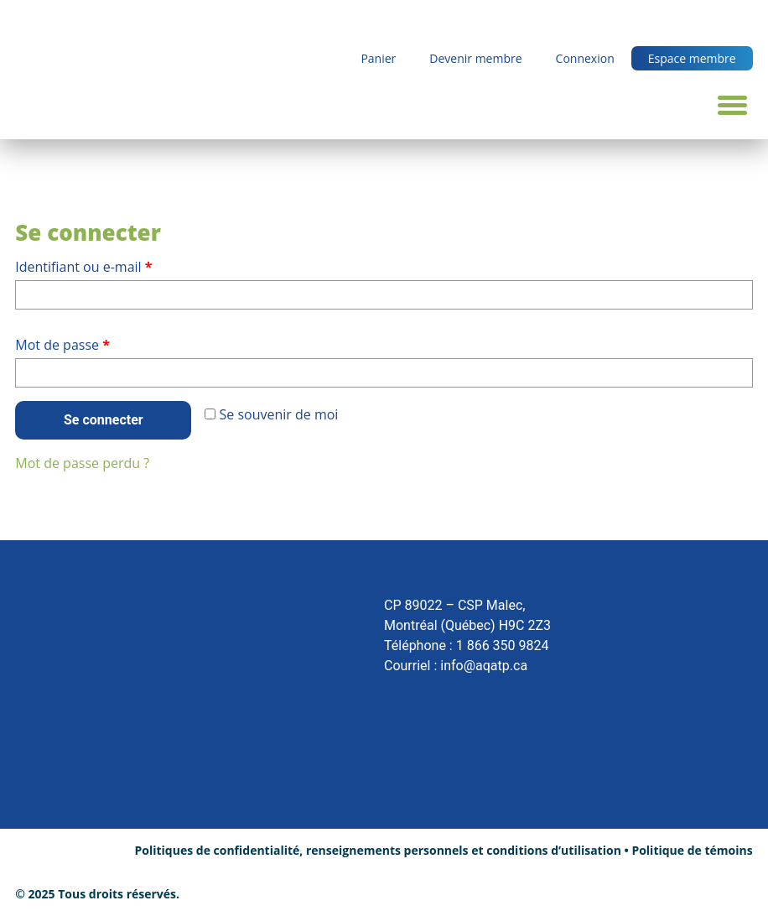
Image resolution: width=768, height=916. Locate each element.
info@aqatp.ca (483, 666)
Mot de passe (96, 342)
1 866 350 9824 (502, 645)
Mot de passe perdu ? (82, 463)
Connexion (585, 58)
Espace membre (692, 58)
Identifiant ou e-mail (118, 264)
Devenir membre (475, 58)
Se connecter (103, 420)
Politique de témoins (691, 850)
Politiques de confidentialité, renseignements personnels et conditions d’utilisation (377, 850)
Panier (378, 58)
